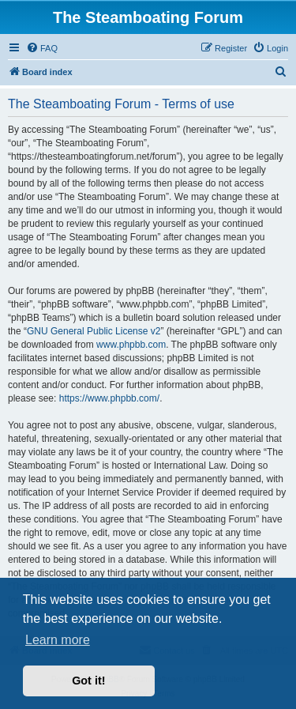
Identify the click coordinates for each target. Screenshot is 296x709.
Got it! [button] (88, 680)
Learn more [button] (57, 640)
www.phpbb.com (131, 344)
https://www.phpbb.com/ (109, 398)
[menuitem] (42, 48)
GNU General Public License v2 (93, 331)
